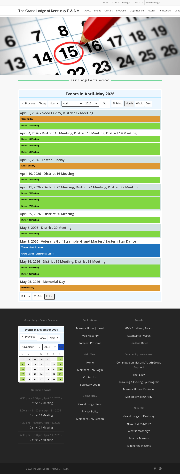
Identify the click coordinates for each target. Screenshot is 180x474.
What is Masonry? (139, 431)
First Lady (139, 374)
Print (117, 104)
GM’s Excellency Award (138, 328)
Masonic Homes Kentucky (139, 389)
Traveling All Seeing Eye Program (138, 382)
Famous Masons (139, 438)
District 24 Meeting (41, 427)
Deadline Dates (139, 343)
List (49, 297)
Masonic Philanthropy (138, 397)
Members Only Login (90, 370)
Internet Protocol (90, 343)
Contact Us (90, 377)
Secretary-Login (90, 384)
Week (139, 103)
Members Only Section (90, 419)
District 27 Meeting (41, 440)
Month (129, 103)
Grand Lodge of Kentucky (138, 416)
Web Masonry (90, 335)
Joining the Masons (139, 445)
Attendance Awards (139, 335)
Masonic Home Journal (90, 328)
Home (90, 362)
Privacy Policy (90, 411)
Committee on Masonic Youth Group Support (139, 365)
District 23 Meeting (41, 415)
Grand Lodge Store (90, 404)
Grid (38, 297)
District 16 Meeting (41, 403)
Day (148, 103)
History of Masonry (139, 423)
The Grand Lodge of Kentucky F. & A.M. (49, 11)
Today (42, 103)
